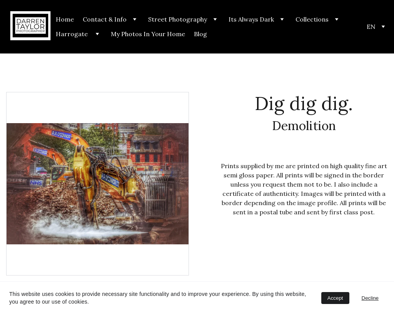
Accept (335, 298)
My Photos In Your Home (148, 34)
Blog (200, 34)
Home (65, 19)
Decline (370, 298)
